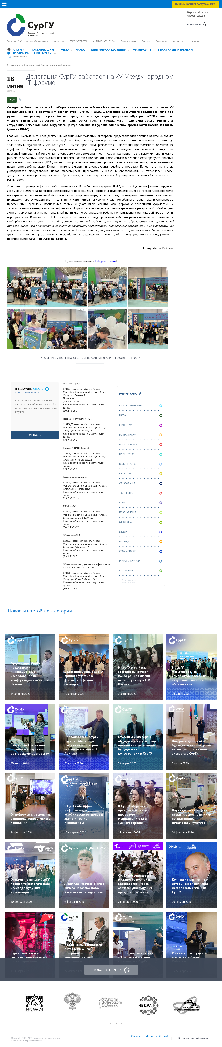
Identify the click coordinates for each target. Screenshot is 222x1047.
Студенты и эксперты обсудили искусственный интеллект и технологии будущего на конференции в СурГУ (137, 745)
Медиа (140, 532)
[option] (40, 1005)
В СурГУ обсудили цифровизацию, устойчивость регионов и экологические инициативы (83, 815)
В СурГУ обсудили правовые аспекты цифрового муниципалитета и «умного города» (132, 815)
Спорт (140, 502)
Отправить (35, 435)
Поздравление (140, 512)
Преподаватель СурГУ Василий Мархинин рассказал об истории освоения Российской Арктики (81, 745)
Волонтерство (140, 464)
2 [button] (116, 1023)
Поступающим (140, 444)
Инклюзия (140, 473)
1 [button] (111, 1023)
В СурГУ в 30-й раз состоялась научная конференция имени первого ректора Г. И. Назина (134, 676)
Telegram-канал (105, 261)
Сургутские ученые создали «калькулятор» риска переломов (29, 957)
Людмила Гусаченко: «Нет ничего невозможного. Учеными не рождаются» (84, 888)
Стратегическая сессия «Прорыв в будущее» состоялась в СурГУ (135, 957)
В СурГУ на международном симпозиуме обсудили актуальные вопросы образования (189, 676)
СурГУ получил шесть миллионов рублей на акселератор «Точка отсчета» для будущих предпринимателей (135, 884)
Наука (12, 99)
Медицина (140, 522)
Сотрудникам (140, 570)
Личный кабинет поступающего (195, 4)
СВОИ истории (140, 551)
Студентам (140, 425)
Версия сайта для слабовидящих (193, 1038)
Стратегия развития (140, 405)
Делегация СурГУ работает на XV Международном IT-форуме (39, 65)
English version (194, 25)
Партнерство (140, 454)
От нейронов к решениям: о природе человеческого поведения (31, 819)
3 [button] (121, 1023)
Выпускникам (140, 434)
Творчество (140, 493)
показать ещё (107, 969)
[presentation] (35, 424)
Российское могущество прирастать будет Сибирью (190, 957)
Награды (140, 541)
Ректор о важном (140, 561)
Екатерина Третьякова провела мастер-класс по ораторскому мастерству (30, 749)
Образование (140, 483)
